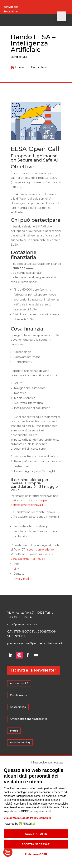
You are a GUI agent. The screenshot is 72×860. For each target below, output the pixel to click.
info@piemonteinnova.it (23, 624)
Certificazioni (18, 695)
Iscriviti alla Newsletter (10, 9)
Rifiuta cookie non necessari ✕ (49, 762)
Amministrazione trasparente (28, 718)
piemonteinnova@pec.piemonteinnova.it (34, 643)
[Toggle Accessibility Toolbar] (8, 852)
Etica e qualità (19, 683)
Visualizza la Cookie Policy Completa (27, 817)
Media (14, 730)
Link (16, 568)
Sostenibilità (18, 706)
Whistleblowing (20, 742)
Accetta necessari (36, 844)
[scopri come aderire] (40, 549)
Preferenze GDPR (36, 854)
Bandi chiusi (19, 56)
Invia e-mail (21, 578)
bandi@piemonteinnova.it (28, 558)
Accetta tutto (36, 833)
